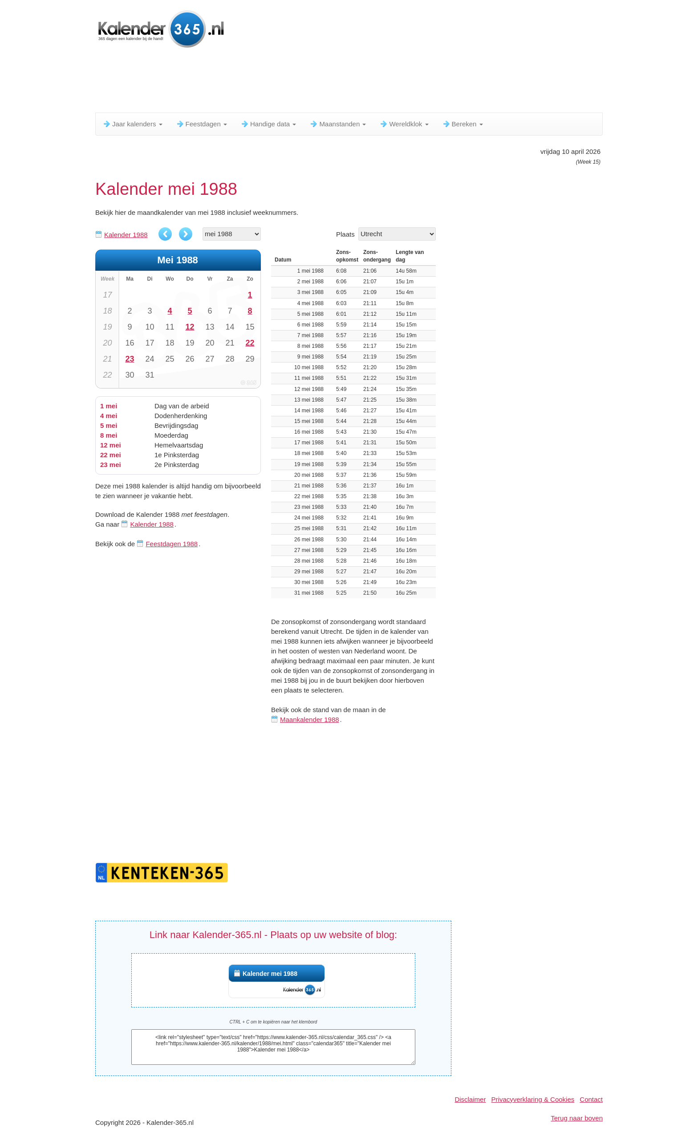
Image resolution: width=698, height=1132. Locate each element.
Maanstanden (337, 124)
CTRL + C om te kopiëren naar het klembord (273, 1021)
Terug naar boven (577, 1118)
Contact (591, 1099)
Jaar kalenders (132, 124)
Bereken (462, 124)
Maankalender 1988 (309, 719)
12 (189, 326)
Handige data (268, 124)
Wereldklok (403, 124)
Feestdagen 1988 (172, 544)
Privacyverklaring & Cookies (533, 1099)
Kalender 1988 (126, 234)
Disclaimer (470, 1099)
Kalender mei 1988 (270, 973)
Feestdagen (201, 124)
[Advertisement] (311, 82)
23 (129, 359)
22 (249, 342)
